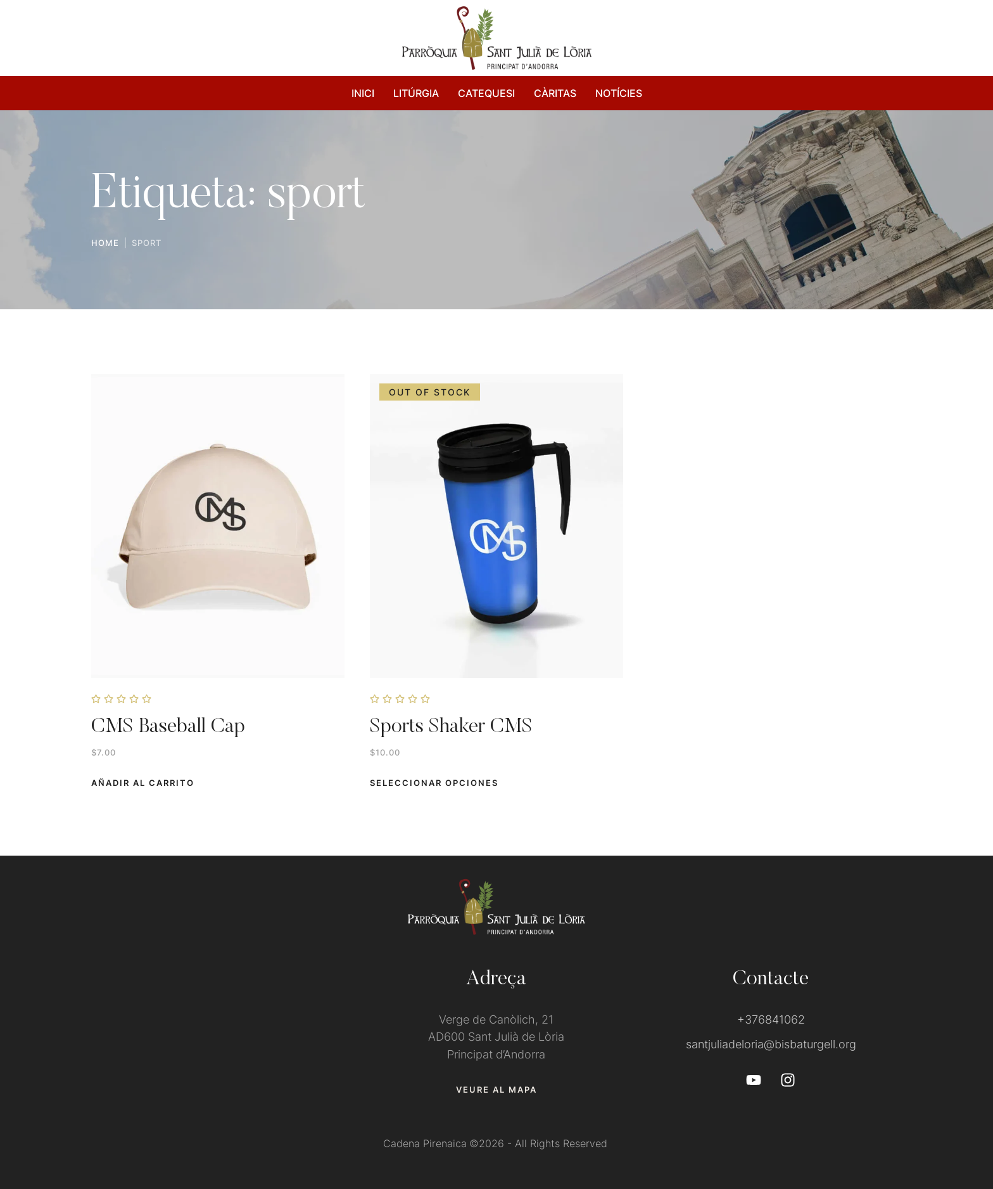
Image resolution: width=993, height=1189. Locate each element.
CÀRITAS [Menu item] (555, 93)
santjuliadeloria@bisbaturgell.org (771, 1044)
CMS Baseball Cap (168, 727)
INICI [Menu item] (362, 93)
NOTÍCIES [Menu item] (618, 93)
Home (105, 243)
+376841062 (771, 1019)
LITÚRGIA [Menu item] (416, 93)
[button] (142, 783)
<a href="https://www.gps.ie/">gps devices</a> (222, 1030)
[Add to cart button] (434, 783)
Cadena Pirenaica (425, 1143)
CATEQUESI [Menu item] (486, 93)
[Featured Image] (218, 526)
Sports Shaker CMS (451, 727)
